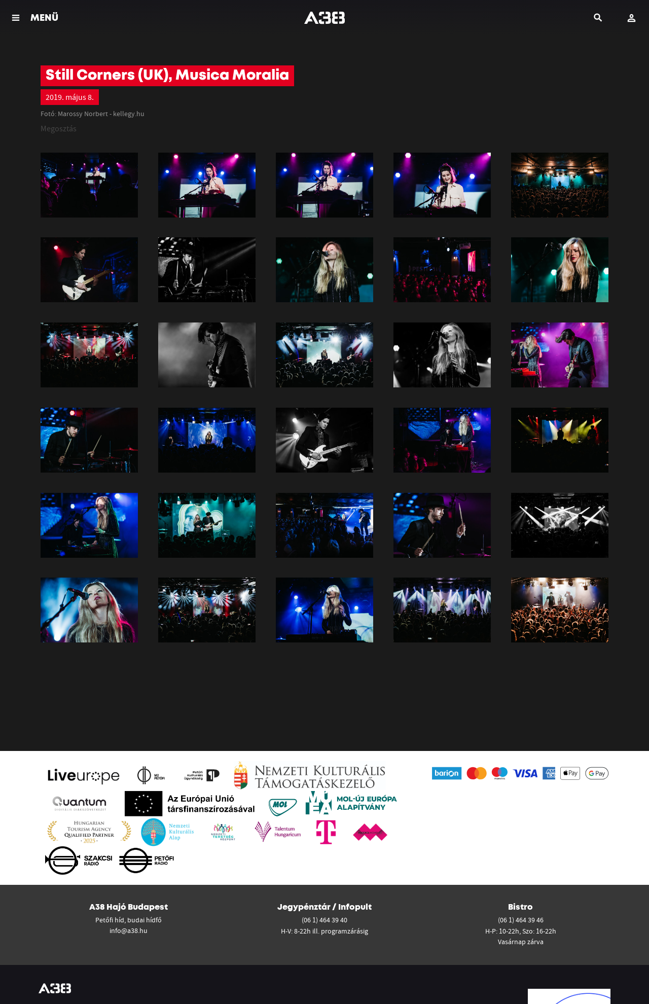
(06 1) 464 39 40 (324, 919)
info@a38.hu (129, 930)
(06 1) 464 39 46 (521, 919)
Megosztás (59, 128)
